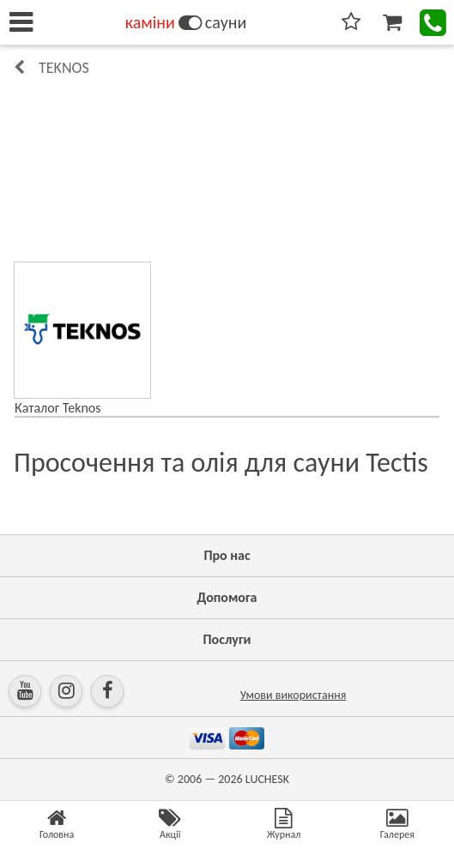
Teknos (64, 67)
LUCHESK (267, 779)
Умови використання (293, 695)
